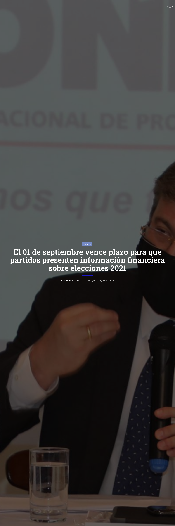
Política (87, 244)
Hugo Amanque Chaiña (70, 281)
